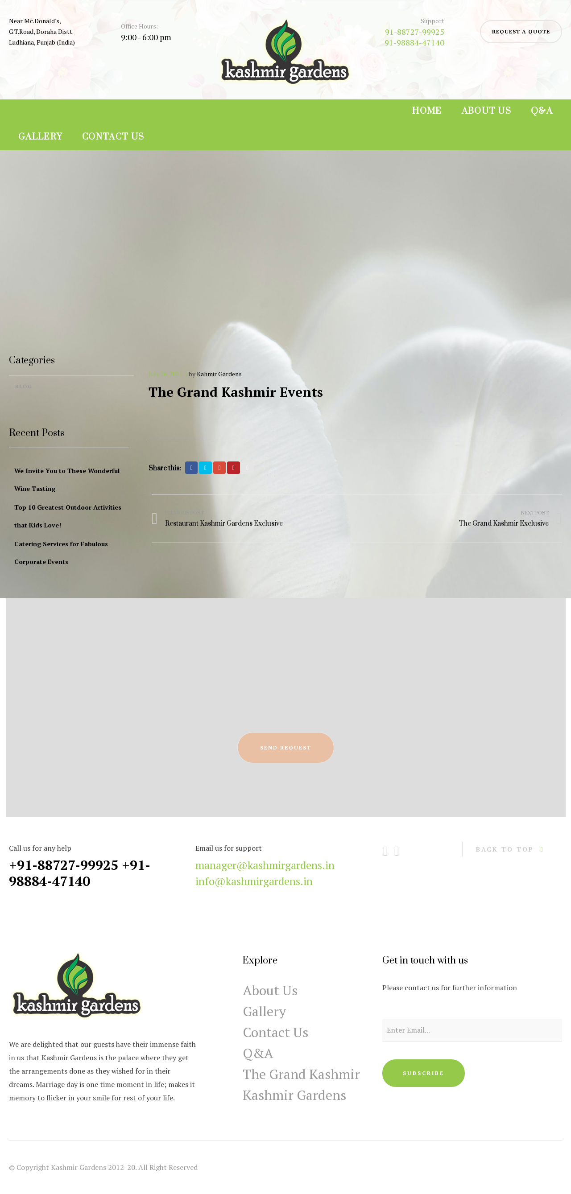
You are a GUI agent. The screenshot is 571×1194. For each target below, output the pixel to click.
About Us (486, 111)
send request (285, 747)
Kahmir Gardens (219, 374)
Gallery (40, 137)
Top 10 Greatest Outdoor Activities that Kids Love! (67, 516)
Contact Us (113, 137)
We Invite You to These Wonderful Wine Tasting (67, 479)
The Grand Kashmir (301, 1074)
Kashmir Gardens (294, 1095)
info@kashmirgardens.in (254, 881)
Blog (23, 386)
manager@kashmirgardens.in (265, 865)
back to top (505, 849)
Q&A (542, 111)
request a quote (521, 31)
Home (427, 111)
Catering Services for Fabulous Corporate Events (61, 552)
